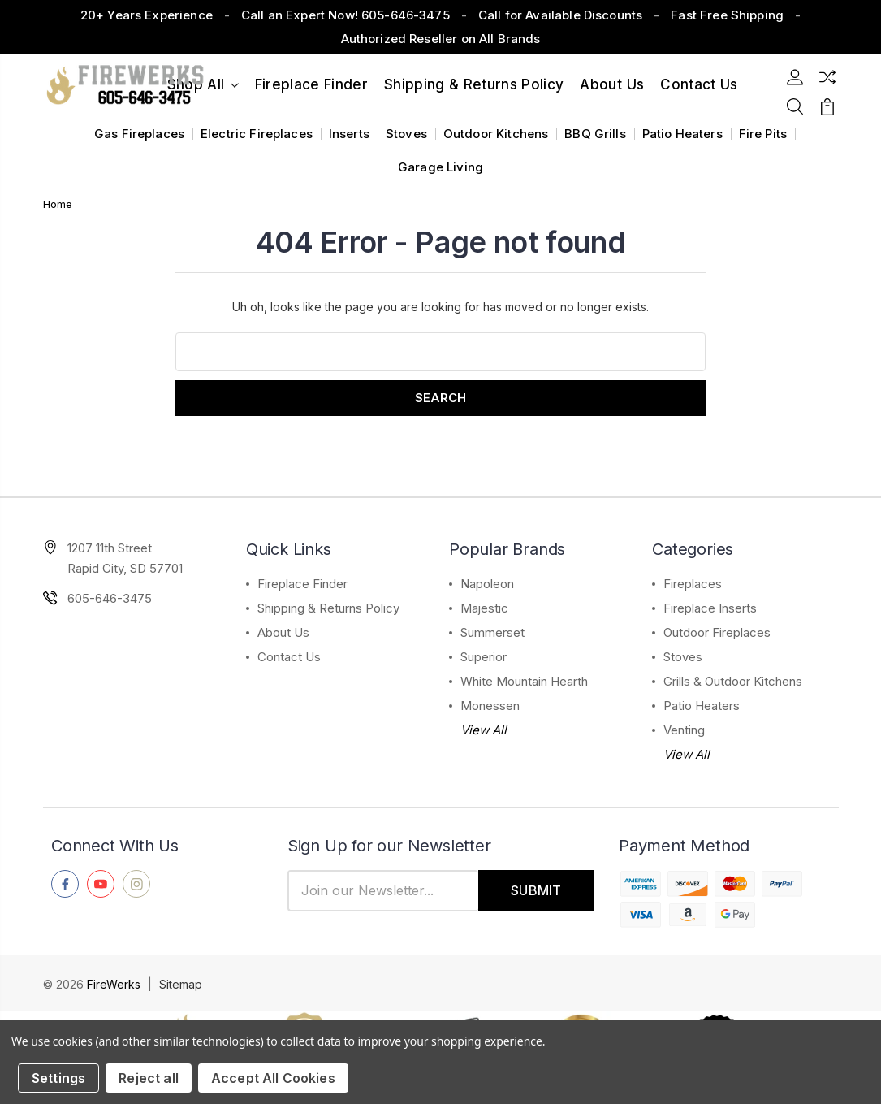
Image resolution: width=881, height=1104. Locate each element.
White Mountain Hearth (524, 681)
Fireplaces (692, 583)
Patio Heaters (682, 133)
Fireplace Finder (311, 84)
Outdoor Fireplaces (717, 632)
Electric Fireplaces (257, 133)
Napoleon (487, 583)
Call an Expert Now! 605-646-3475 (345, 15)
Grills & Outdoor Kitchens (732, 681)
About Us (612, 84)
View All (483, 730)
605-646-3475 (109, 598)
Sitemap (180, 984)
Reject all (149, 1078)
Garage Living (440, 167)
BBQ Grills (595, 133)
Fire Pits (763, 133)
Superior (483, 657)
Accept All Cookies (273, 1078)
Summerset (492, 632)
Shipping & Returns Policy (474, 84)
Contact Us (289, 657)
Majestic (484, 608)
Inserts (349, 133)
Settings (58, 1078)
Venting (684, 730)
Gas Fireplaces (139, 133)
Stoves (406, 133)
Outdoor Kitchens (495, 133)
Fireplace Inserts (710, 608)
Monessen (490, 705)
